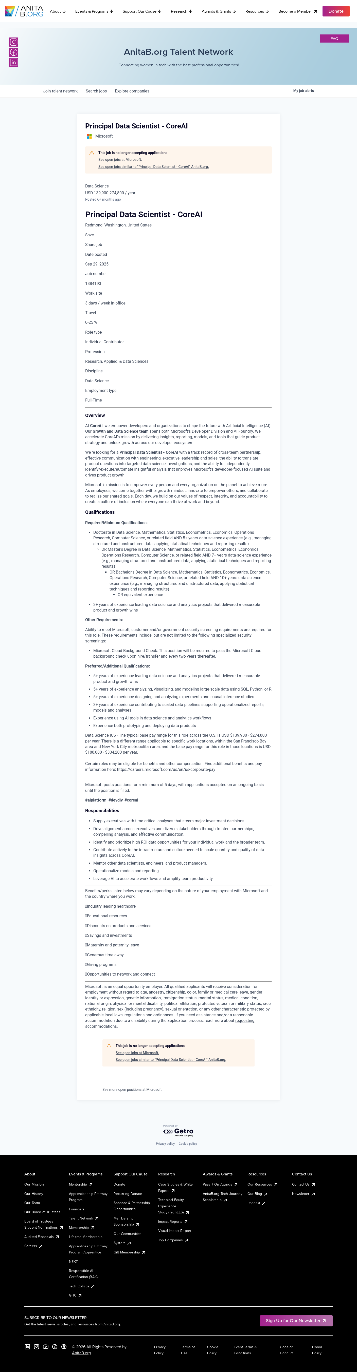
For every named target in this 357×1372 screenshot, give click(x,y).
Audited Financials (42, 1236)
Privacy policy (165, 1144)
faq (334, 38)
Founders (76, 1209)
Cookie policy (188, 1144)
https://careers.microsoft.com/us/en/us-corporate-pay (166, 769)
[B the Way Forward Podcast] (64, 1347)
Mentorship (81, 1184)
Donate (119, 1184)
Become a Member (298, 11)
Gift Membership (130, 1252)
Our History (33, 1193)
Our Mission (34, 1184)
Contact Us (304, 1184)
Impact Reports (173, 1221)
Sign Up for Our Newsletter (296, 1320)
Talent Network (84, 1218)
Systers (123, 1242)
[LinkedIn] (13, 62)
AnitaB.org (81, 1353)
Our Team (32, 1202)
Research (182, 11)
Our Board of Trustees (42, 1211)
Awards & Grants (219, 11)
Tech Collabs (82, 1286)
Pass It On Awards (220, 1184)
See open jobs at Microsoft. (120, 160)
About (58, 11)
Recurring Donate (128, 1193)
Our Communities (127, 1233)
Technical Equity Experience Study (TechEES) (174, 1206)
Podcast (256, 1203)
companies (132, 91)
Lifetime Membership (85, 1236)
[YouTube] (46, 1347)
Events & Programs (94, 11)
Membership (82, 1227)
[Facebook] (13, 52)
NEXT (73, 1261)
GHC (75, 1295)
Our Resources (262, 1184)
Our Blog (257, 1193)
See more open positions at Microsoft (132, 1090)
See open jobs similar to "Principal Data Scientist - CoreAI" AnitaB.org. (153, 167)
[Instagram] (13, 42)
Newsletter (304, 1193)
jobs (96, 91)
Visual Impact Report (174, 1230)
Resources (257, 11)
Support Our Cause (142, 11)
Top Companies (173, 1240)
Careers (33, 1245)
